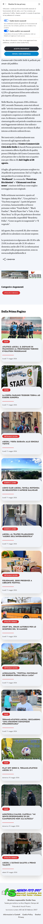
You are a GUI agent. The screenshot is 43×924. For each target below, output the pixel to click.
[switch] (6, 31)
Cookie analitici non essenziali (20, 31)
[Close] (39, 4)
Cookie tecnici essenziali (18, 21)
